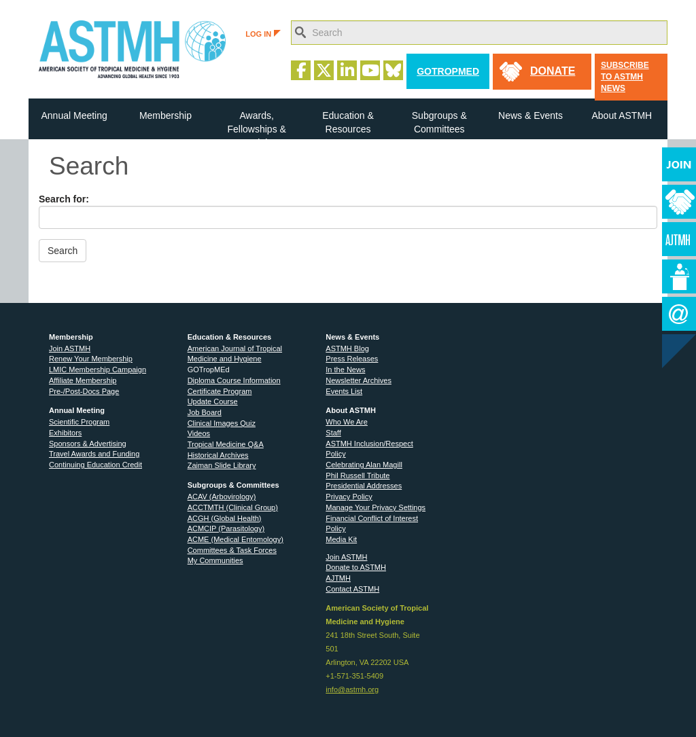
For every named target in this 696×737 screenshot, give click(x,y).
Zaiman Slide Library (222, 465)
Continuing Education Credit (95, 465)
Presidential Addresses (364, 486)
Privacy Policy (349, 496)
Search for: (64, 199)
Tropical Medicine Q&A (226, 444)
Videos (199, 433)
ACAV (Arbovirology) (222, 496)
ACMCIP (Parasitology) (226, 528)
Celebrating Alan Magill (364, 465)
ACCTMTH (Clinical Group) (233, 507)
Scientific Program (79, 422)
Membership (165, 115)
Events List (344, 391)
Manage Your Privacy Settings (375, 507)
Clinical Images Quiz (222, 423)
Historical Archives (218, 455)
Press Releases (352, 359)
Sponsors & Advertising (87, 443)
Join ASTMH (69, 348)
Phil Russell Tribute (357, 475)
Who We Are (347, 422)
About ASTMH (621, 115)
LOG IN (263, 34)
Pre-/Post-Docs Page (84, 391)
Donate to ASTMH (356, 567)
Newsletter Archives (359, 380)
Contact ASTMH (352, 589)
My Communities (215, 560)
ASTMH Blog (347, 348)
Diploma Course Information (234, 380)
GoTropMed (448, 71)
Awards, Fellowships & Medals (257, 124)
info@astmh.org (352, 689)
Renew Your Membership (91, 359)
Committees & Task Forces (232, 550)
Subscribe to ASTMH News (625, 76)
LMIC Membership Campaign (97, 369)
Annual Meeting (74, 115)
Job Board (205, 412)
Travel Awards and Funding (94, 454)
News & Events (530, 115)
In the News (345, 369)
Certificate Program (220, 391)
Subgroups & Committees (439, 122)
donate (552, 71)
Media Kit (341, 539)
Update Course (213, 401)
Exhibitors (65, 433)
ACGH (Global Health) (225, 518)
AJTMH (338, 578)
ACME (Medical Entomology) (235, 539)
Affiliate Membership (82, 380)
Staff (333, 433)
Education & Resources (348, 122)
